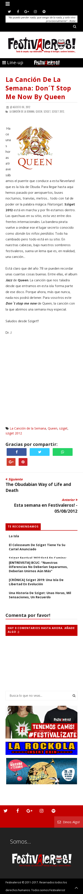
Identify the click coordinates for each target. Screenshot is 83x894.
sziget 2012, (58, 111)
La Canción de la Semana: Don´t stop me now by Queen (38, 88)
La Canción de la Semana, (22, 111)
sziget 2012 (14, 433)
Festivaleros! (13, 882)
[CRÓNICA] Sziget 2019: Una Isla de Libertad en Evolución (36, 582)
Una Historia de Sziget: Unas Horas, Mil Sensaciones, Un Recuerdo (40, 595)
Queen (52, 428)
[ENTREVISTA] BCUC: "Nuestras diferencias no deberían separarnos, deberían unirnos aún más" (38, 566)
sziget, (47, 111)
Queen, (39, 111)
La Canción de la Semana (28, 428)
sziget (63, 428)
